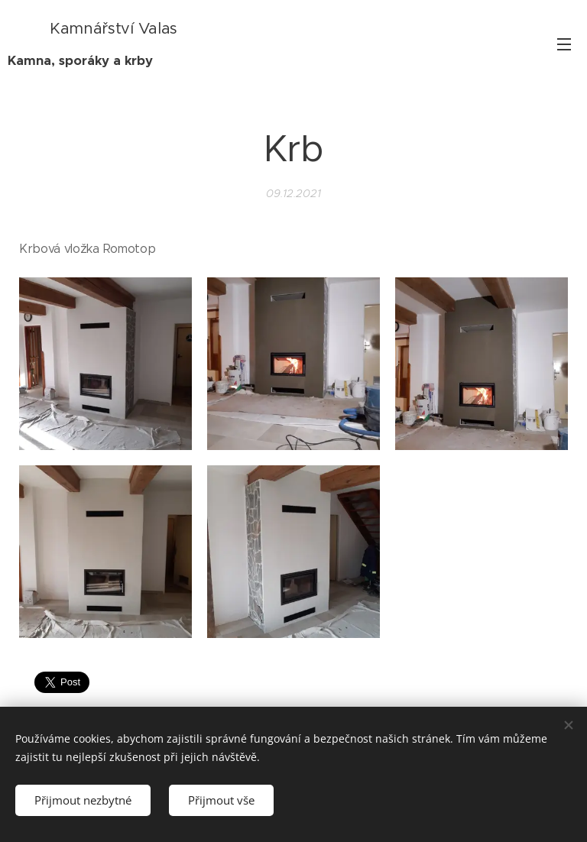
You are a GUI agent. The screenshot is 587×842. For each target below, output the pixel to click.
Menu (564, 44)
